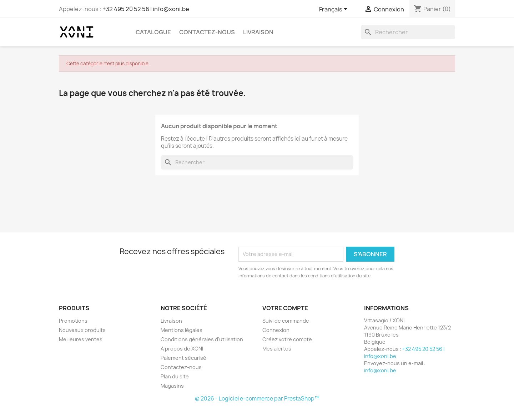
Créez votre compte (287, 339)
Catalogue (153, 32)
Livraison (258, 32)
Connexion (275, 330)
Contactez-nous (207, 32)
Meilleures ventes (80, 339)
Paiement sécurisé (183, 357)
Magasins (172, 385)
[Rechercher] (408, 32)
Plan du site (175, 376)
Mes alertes (276, 348)
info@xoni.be (380, 370)
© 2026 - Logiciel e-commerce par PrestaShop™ (257, 398)
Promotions (73, 320)
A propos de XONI (182, 348)
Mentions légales (181, 330)
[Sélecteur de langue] (334, 9)
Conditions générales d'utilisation (202, 339)
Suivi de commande (285, 320)
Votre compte (285, 308)
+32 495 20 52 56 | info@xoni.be (145, 9)
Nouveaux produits (82, 330)
